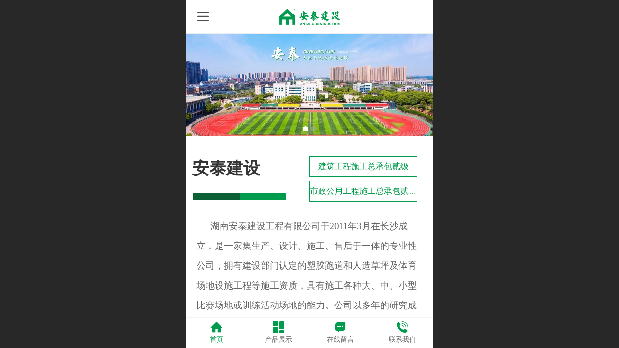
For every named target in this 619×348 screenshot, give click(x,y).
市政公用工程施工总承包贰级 (363, 191)
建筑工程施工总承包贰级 (363, 166)
